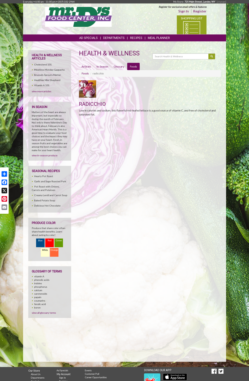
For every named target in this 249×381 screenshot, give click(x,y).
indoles (38, 283)
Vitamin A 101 (41, 85)
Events (88, 370)
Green (59, 240)
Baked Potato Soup (44, 200)
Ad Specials (88, 38)
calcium (38, 290)
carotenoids (40, 293)
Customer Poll (92, 374)
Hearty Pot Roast (43, 176)
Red (50, 240)
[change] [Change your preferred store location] (221, 1)
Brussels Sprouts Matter (47, 74)
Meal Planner (159, 38)
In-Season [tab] (102, 66)
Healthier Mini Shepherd (47, 80)
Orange (54, 250)
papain (37, 297)
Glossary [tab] (119, 66)
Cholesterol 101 (43, 64)
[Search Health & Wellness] (181, 56)
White (45, 250)
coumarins (39, 300)
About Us (35, 374)
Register (199, 11)
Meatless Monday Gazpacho (49, 69)
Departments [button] (114, 38)
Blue (40, 240)
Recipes (136, 38)
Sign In (183, 11)
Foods (85, 73)
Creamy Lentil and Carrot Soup (50, 195)
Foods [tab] (133, 66)
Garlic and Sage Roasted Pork (50, 181)
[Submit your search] (211, 56)
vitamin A (39, 276)
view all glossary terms (44, 312)
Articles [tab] (86, 66)
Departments (37, 377)
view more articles (41, 91)
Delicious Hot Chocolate (47, 205)
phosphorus (40, 286)
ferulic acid (40, 304)
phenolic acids (41, 279)
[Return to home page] (78, 16)
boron (37, 307)
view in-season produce (44, 155)
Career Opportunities (96, 377)
